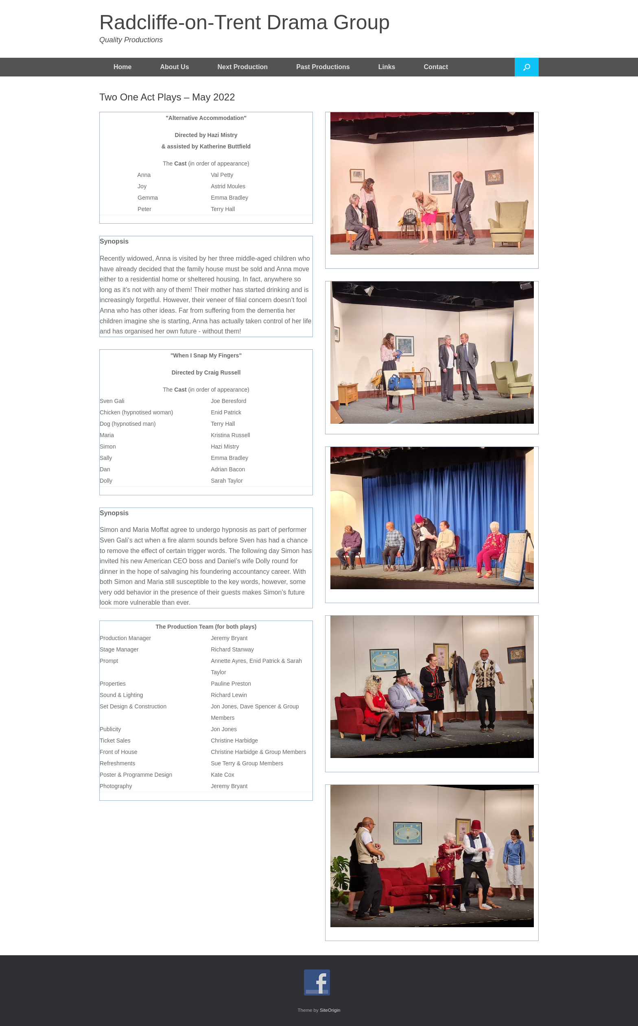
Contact (436, 66)
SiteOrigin (330, 1010)
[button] (527, 67)
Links (386, 66)
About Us (174, 66)
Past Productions (323, 66)
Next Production (243, 66)
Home (122, 66)
